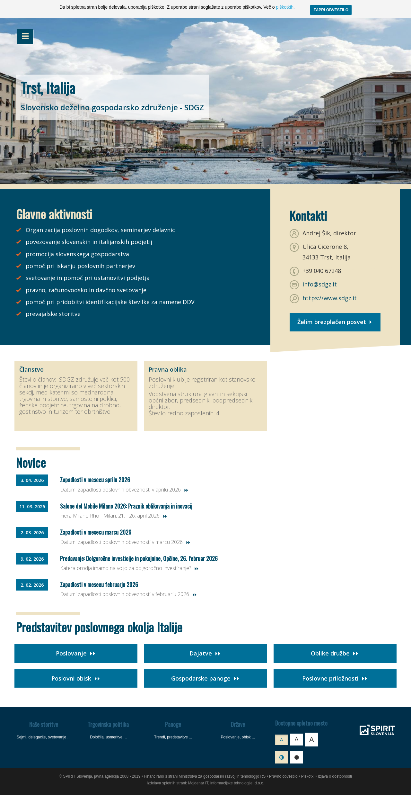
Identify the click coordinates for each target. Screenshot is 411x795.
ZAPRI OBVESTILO (330, 10)
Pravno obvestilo (283, 776)
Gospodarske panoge (205, 678)
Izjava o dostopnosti (335, 776)
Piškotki (307, 776)
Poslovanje (76, 653)
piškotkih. (285, 7)
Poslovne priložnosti (335, 678)
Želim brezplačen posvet (334, 322)
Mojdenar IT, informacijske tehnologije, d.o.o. (226, 783)
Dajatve (205, 653)
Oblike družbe (335, 653)
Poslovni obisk (76, 678)
